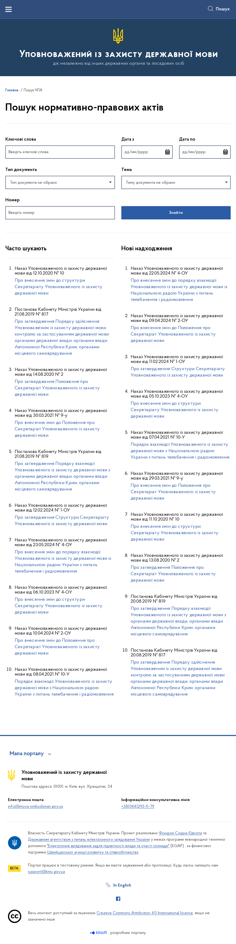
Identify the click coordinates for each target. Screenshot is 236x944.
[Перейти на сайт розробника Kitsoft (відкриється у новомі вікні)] (99, 933)
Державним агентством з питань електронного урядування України (89, 839)
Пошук (223, 9)
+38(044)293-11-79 (137, 806)
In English (122, 885)
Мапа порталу (27, 754)
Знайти (176, 213)
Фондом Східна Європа (180, 833)
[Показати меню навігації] (8, 9)
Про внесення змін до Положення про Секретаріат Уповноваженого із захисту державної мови (57, 429)
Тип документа (21, 169)
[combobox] (60, 182)
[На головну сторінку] (118, 47)
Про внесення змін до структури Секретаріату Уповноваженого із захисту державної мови (59, 287)
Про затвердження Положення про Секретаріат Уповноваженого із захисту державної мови (57, 388)
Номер (12, 200)
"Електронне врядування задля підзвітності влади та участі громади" (108, 846)
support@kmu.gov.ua (46, 872)
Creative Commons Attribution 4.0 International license (145, 913)
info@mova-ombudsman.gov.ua (35, 806)
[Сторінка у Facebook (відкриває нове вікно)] (118, 899)
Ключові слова (20, 139)
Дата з (147, 139)
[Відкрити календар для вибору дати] (167, 152)
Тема (126, 169)
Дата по (205, 139)
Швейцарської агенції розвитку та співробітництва (92, 852)
